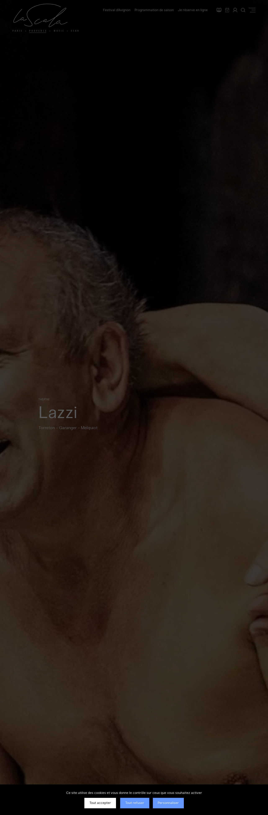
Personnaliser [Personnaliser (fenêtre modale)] (168, 803)
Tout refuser (134, 803)
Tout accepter (100, 803)
